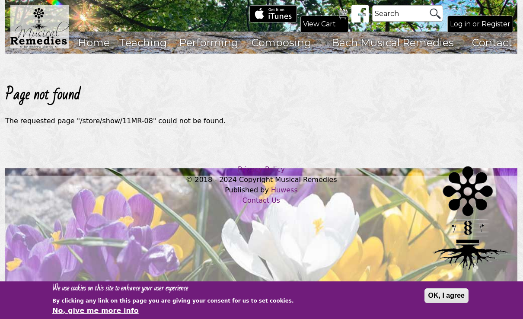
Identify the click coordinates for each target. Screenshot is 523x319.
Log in (460, 24)
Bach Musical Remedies (393, 42)
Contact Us (261, 200)
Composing (281, 42)
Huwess (284, 190)
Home (94, 42)
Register (496, 24)
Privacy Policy (261, 169)
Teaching (143, 42)
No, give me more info (95, 312)
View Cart (319, 24)
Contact (492, 42)
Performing (208, 42)
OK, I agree (446, 296)
